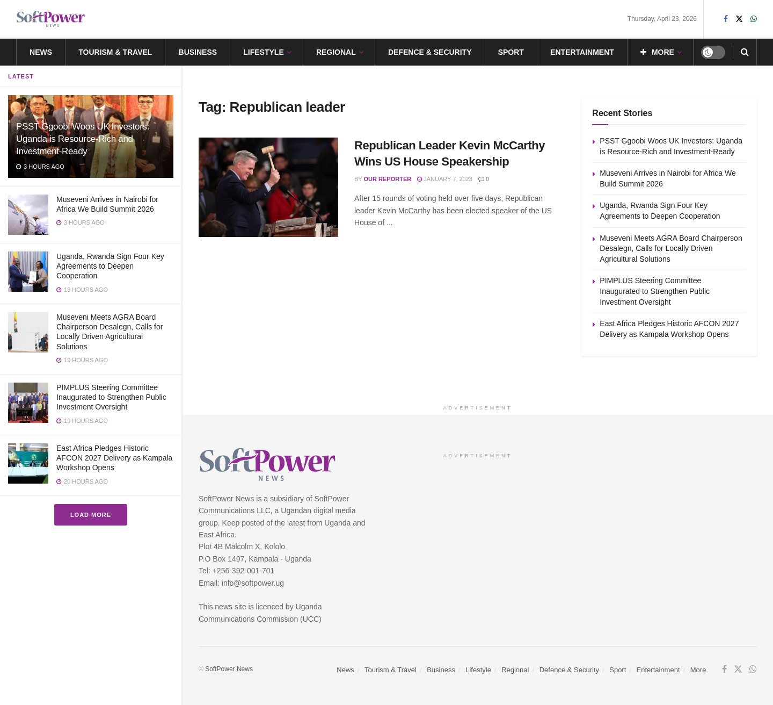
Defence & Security (430, 52)
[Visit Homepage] (51, 19)
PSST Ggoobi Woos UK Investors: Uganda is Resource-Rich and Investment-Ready (82, 138)
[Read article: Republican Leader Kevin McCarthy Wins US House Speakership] (268, 188)
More (657, 52)
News (41, 52)
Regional (336, 52)
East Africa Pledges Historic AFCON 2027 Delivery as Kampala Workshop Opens (114, 458)
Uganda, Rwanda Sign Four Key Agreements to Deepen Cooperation (110, 266)
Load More (90, 515)
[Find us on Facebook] (724, 669)
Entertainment (582, 52)
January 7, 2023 (444, 179)
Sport (511, 52)
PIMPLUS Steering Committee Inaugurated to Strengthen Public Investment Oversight (111, 397)
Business (198, 52)
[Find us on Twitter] (738, 669)
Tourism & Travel (115, 52)
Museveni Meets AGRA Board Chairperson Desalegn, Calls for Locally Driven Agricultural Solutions (671, 248)
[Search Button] (745, 52)
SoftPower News (229, 669)
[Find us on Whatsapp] (753, 669)
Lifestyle (263, 52)
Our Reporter (388, 179)
